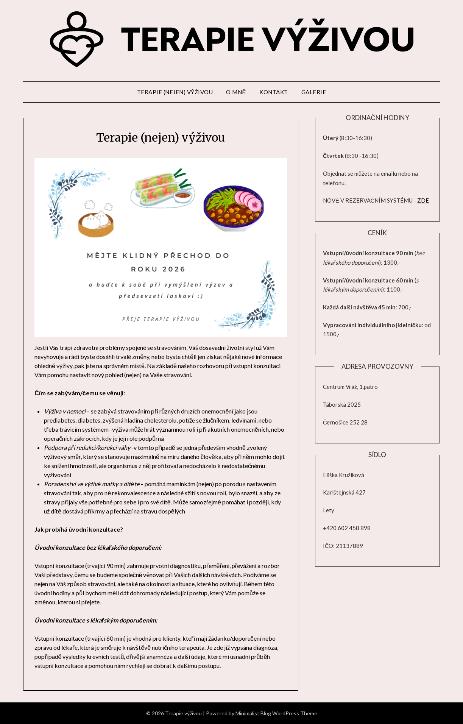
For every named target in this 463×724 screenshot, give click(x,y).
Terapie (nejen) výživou (175, 92)
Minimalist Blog (253, 713)
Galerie (313, 92)
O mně (236, 92)
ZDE (423, 200)
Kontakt (273, 92)
